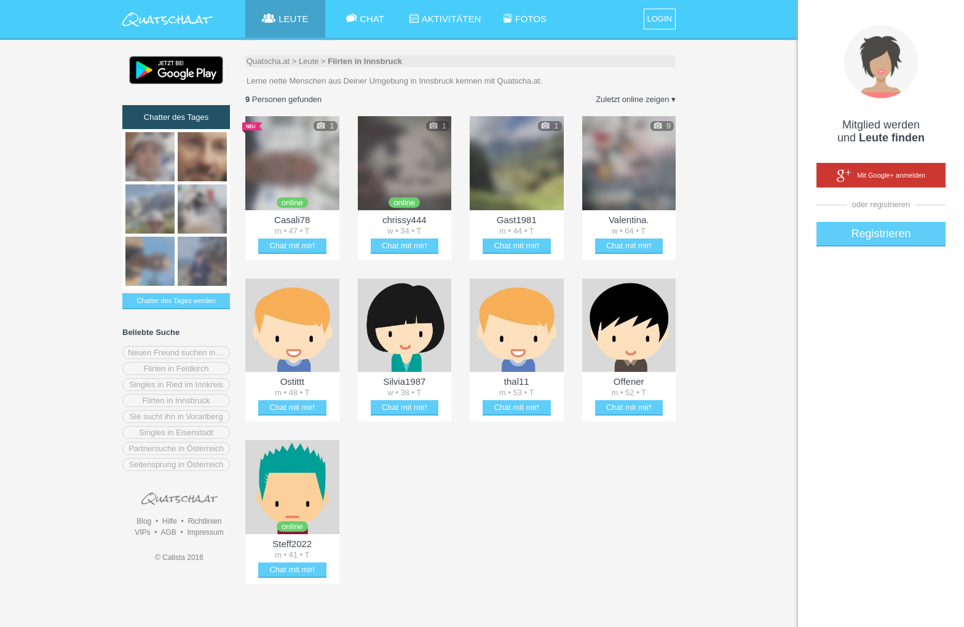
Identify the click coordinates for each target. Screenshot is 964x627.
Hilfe (169, 521)
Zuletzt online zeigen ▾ (636, 99)
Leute (309, 61)
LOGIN (659, 18)
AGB (168, 532)
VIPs (142, 532)
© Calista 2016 (179, 557)
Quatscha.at (268, 61)
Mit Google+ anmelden (881, 176)
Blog (143, 521)
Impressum (205, 532)
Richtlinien (204, 521)
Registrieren (881, 233)
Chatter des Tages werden (175, 300)
